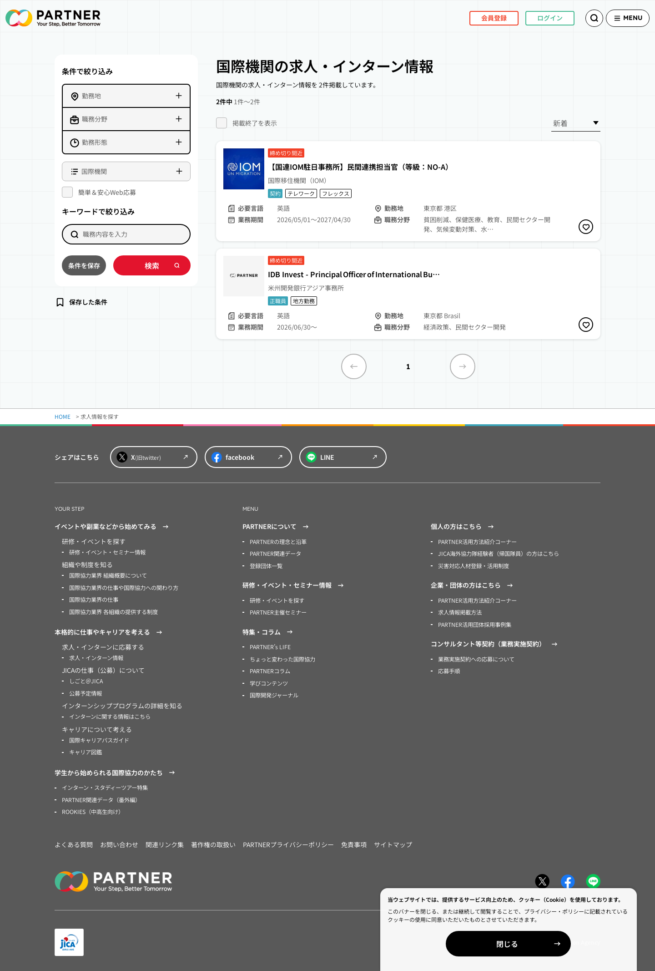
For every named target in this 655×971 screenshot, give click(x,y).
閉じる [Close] (550, 943)
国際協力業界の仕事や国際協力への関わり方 (123, 587)
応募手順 (449, 669)
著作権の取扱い (213, 841)
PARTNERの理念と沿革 (278, 541)
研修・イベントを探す (277, 599)
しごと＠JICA (85, 679)
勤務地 (91, 95)
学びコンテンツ (269, 681)
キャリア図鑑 (85, 749)
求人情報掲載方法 (460, 611)
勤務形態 (94, 142)
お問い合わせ (119, 841)
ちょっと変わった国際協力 (282, 657)
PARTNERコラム (270, 669)
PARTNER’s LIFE (270, 646)
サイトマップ (393, 841)
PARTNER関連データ (275, 553)
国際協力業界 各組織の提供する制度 (113, 611)
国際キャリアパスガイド (99, 738)
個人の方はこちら (463, 526)
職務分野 (94, 118)
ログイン (538, 17)
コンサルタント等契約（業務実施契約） (495, 642)
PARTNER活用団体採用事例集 (474, 623)
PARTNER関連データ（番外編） (101, 797)
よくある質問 (74, 841)
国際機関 (94, 171)
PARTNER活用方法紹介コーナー (477, 541)
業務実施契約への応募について (476, 657)
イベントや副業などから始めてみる (113, 526)
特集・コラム (268, 630)
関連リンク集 (165, 841)
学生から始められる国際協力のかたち (116, 770)
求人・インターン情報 (96, 656)
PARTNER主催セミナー (278, 611)
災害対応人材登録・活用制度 (473, 565)
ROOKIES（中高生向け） (92, 809)
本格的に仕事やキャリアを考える (110, 630)
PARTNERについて (276, 526)
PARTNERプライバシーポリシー (288, 841)
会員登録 (482, 17)
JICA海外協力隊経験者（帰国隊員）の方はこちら (498, 553)
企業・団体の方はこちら (473, 584)
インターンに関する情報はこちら (110, 714)
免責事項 (354, 841)
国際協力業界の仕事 (93, 599)
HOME (63, 416)
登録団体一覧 (266, 565)
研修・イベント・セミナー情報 (107, 552)
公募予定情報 (85, 691)
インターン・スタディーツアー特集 (105, 785)
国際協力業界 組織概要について (108, 575)
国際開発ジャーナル (274, 693)
